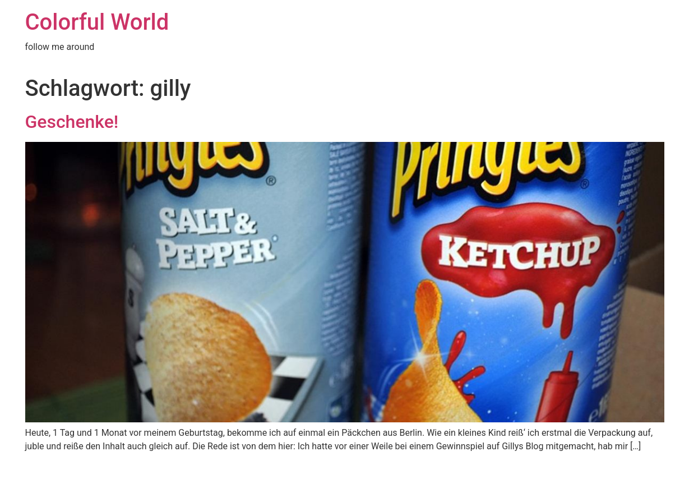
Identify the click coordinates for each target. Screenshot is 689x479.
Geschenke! (72, 121)
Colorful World (97, 22)
